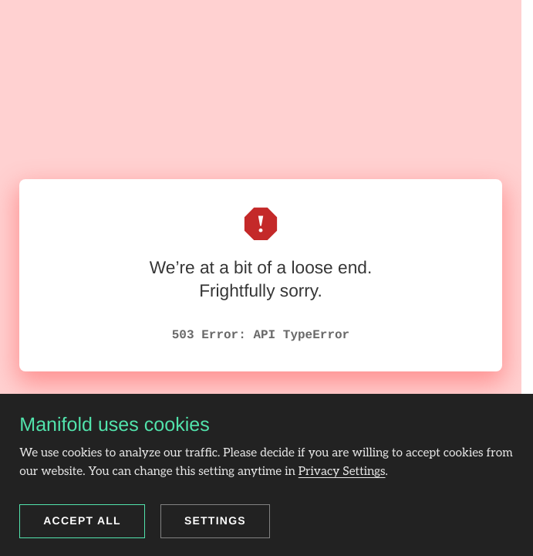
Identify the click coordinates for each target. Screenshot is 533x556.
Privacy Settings (342, 471)
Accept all (82, 520)
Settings (215, 520)
